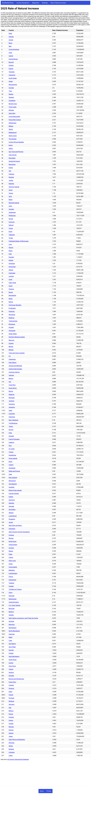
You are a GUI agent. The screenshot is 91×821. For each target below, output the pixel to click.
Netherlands (12, 599)
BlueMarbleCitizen (8, 3)
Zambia (11, 65)
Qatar (10, 410)
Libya (10, 206)
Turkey (11, 426)
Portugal (11, 698)
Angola (11, 40)
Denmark (11, 596)
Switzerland (12, 580)
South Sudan (13, 78)
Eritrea (11, 168)
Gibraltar (11, 503)
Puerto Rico (12, 682)
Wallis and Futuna (14, 471)
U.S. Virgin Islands (14, 605)
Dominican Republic (15, 305)
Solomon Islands (14, 187)
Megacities (35, 3)
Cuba (10, 640)
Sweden (11, 615)
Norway (11, 538)
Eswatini (11, 257)
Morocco (11, 340)
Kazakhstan (12, 455)
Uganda (11, 37)
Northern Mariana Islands (17, 337)
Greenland (12, 529)
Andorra (11, 672)
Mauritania (12, 164)
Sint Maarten (13, 484)
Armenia (11, 621)
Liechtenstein (13, 573)
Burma (11, 391)
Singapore (12, 519)
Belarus (11, 711)
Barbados (12, 570)
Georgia (11, 650)
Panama (11, 289)
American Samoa (14, 372)
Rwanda (11, 177)
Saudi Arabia (13, 334)
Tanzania (11, 72)
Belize (11, 199)
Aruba (10, 564)
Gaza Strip (12, 113)
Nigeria (11, 94)
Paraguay (12, 311)
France (11, 576)
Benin (10, 43)
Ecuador (11, 327)
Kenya (11, 145)
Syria (10, 196)
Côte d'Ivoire (13, 155)
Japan (11, 736)
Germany (11, 704)
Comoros (11, 222)
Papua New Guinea (15, 120)
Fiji (9, 356)
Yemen (11, 193)
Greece (11, 720)
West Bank (12, 158)
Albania (11, 513)
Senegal (11, 97)
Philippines (12, 215)
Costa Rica (12, 385)
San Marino (12, 644)
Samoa (11, 247)
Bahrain (11, 350)
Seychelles (12, 509)
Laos (10, 244)
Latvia (11, 755)
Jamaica (11, 401)
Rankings (45, 3)
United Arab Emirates (15, 369)
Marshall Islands (14, 203)
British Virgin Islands (15, 490)
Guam (10, 286)
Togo (10, 91)
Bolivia (11, 302)
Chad (10, 53)
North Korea (12, 541)
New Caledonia (13, 420)
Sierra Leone (13, 136)
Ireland (11, 497)
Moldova (11, 701)
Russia (11, 714)
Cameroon (12, 75)
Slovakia (11, 676)
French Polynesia (14, 439)
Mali (10, 46)
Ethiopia (11, 110)
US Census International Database (18, 759)
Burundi (11, 62)
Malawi (11, 126)
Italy (10, 707)
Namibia (11, 184)
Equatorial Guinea (14, 161)
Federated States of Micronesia (18, 241)
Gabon (11, 148)
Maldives (11, 318)
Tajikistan (12, 235)
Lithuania (12, 752)
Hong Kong (12, 666)
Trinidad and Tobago (15, 589)
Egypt (10, 231)
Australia (11, 487)
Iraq (10, 171)
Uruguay (11, 548)
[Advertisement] (45, 774)
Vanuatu (11, 209)
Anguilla (11, 436)
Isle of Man (12, 647)
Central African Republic (16, 142)
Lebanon (11, 442)
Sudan (11, 81)
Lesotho (11, 276)
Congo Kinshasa (14, 49)
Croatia (11, 723)
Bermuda (11, 608)
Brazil (10, 461)
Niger (10, 33)
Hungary (11, 717)
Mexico (11, 378)
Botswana (12, 324)
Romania (11, 743)
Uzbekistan (12, 359)
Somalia (11, 88)
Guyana (11, 343)
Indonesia (12, 417)
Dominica (12, 500)
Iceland (11, 465)
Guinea (11, 68)
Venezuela (12, 330)
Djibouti (11, 225)
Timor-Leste (12, 107)
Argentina (12, 407)
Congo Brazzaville (14, 116)
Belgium (11, 612)
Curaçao (11, 535)
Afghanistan (12, 123)
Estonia (11, 730)
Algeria (11, 270)
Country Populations (22, 3)
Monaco (11, 727)
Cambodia (12, 273)
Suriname (12, 404)
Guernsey (12, 634)
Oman (11, 190)
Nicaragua (12, 314)
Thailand (11, 583)
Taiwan (11, 669)
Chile (10, 474)
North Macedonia (14, 631)
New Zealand (13, 477)
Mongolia (12, 398)
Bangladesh (12, 295)
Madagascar (13, 132)
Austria (11, 663)
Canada (11, 586)
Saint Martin (12, 362)
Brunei (11, 292)
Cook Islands (13, 567)
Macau (11, 551)
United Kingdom (14, 602)
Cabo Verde (12, 283)
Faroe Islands (13, 458)
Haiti (10, 254)
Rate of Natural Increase (58, 3)
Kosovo (11, 430)
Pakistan (11, 174)
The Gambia (12, 139)
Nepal (10, 299)
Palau (10, 554)
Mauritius (12, 624)
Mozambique (13, 84)
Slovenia (11, 688)
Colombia (12, 414)
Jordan (11, 180)
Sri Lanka (12, 449)
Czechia (11, 685)
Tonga (11, 228)
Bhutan (11, 346)
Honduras (12, 263)
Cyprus (11, 557)
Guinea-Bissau (13, 59)
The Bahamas (13, 423)
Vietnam (11, 375)
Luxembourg (13, 516)
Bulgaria (11, 749)
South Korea (12, 660)
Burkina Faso (13, 104)
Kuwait (11, 219)
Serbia (11, 746)
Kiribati (11, 260)
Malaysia (11, 394)
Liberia (11, 56)
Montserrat (12, 481)
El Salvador (12, 308)
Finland (11, 653)
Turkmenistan (13, 321)
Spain (10, 691)
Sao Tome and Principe (16, 152)
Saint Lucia (12, 561)
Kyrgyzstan (12, 267)
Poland (11, 695)
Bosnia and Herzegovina (16, 679)
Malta (10, 637)
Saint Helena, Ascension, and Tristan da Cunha (23, 618)
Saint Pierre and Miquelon (17, 739)
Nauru (11, 251)
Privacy (48, 791)
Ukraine (11, 733)
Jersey (11, 522)
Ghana (11, 129)
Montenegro (12, 628)
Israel (10, 279)
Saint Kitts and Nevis (15, 525)
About (42, 791)
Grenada (11, 506)
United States (13, 545)
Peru (10, 445)
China (10, 592)
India (10, 433)
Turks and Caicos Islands (17, 353)
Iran (10, 382)
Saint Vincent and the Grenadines (19, 532)
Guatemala (12, 212)
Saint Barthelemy (14, 656)
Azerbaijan (12, 468)
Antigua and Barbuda (15, 366)
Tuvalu (11, 238)
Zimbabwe (12, 100)
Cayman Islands (14, 493)
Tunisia (11, 452)
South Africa (13, 388)
